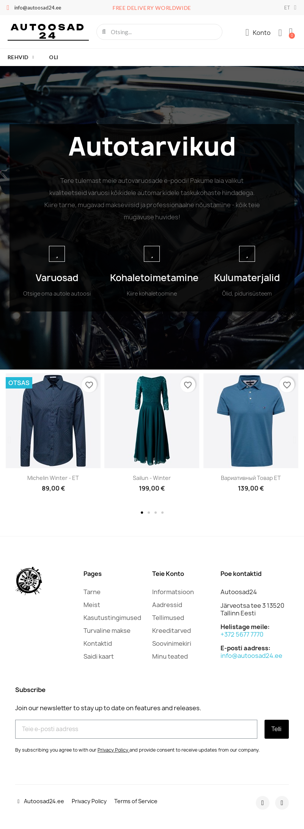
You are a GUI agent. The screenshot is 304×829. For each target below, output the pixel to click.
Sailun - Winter (152, 477)
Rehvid (21, 57)
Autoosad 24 (48, 31)
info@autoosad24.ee (251, 655)
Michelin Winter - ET (53, 477)
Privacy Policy (113, 749)
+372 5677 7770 (242, 634)
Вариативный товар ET (251, 477)
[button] (9, 439)
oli (53, 57)
